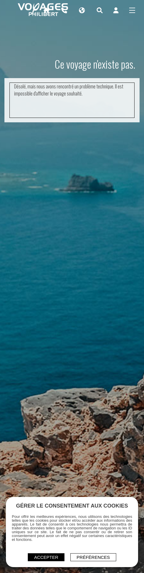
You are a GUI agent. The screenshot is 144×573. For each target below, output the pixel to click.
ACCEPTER (46, 557)
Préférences (93, 557)
